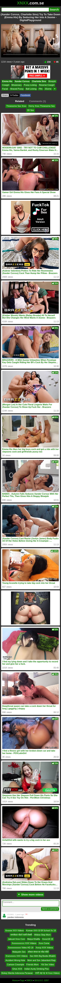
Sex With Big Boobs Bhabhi (43, 956)
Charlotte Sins (39, 81)
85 (56, 62)
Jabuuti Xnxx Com (16, 939)
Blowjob (52, 81)
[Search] (25, 9)
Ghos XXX (17, 969)
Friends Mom (32, 964)
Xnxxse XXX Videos (14, 930)
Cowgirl (5, 85)
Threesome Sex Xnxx (16, 106)
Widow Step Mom (42, 935)
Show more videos (30, 894)
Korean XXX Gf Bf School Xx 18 (41, 930)
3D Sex (30, 110)
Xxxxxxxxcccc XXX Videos (24, 943)
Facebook (25, 95)
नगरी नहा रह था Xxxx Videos (47, 973)
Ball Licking (31, 89)
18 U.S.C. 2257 (41, 980)
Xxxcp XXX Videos (44, 947)
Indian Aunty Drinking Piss (36, 969)
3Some (48, 89)
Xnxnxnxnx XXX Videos (17, 956)
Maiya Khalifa (33, 939)
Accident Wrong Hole (15, 960)
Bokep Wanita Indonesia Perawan (17, 973)
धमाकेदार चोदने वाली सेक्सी (21, 935)
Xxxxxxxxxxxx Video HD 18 (20, 947)
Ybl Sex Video (47, 964)
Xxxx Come (44, 943)
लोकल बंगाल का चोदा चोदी (38, 952)
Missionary (16, 85)
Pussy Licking (30, 85)
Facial (5, 89)
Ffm (40, 89)
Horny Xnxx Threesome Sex (42, 106)
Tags (22, 980)
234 (47, 62)
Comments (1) (37, 101)
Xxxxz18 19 (47, 939)
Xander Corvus (22, 81)
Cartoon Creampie (15, 964)
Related (19, 101)
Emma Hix (7, 81)
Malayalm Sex (18, 952)
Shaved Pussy (17, 89)
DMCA (29, 980)
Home (15, 980)
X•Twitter (14, 95)
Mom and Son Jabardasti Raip (41, 960)
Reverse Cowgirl (46, 85)
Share (5, 95)
